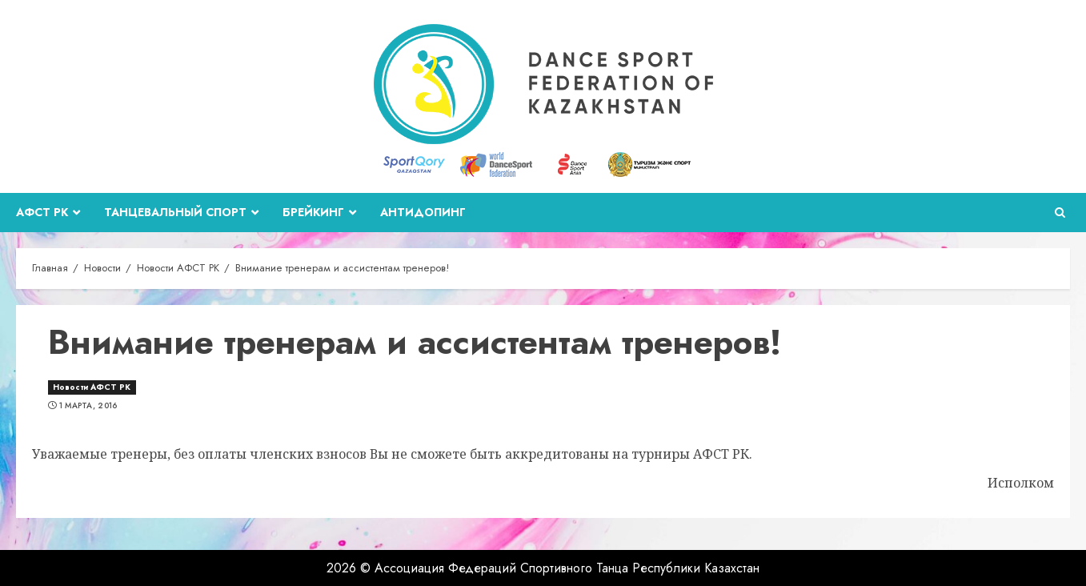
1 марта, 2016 (88, 405)
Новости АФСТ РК (92, 387)
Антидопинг (423, 212)
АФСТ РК (42, 212)
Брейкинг (313, 212)
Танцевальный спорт (175, 212)
